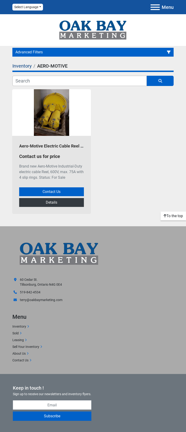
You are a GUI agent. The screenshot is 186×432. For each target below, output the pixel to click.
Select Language (26, 7)
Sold (15, 333)
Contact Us (52, 191)
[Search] (79, 81)
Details (51, 202)
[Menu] (155, 7)
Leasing (18, 340)
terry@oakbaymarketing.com (41, 300)
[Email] (52, 405)
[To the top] (173, 216)
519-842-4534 (30, 292)
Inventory (19, 326)
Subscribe (52, 416)
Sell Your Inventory (25, 347)
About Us (19, 353)
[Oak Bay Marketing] (59, 254)
